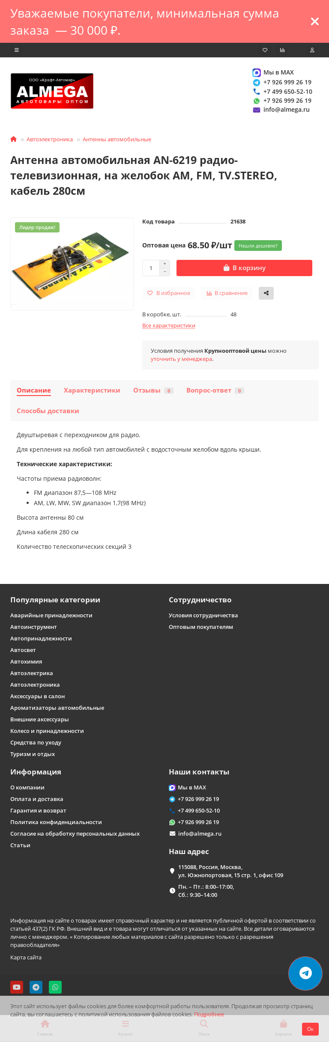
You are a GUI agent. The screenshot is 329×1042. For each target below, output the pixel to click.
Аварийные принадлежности (51, 615)
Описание (34, 390)
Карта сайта (26, 957)
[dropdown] (16, 50)
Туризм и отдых (32, 754)
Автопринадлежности (41, 638)
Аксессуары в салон (37, 696)
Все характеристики (168, 326)
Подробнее (209, 1014)
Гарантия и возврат (38, 810)
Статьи (20, 845)
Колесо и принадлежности (47, 731)
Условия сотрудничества (203, 615)
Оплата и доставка (36, 799)
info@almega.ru (280, 109)
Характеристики (92, 390)
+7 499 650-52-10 (281, 91)
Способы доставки (48, 411)
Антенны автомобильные (117, 139)
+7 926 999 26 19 (281, 82)
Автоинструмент (33, 627)
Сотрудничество (200, 599)
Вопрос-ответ (215, 390)
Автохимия (26, 661)
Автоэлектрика (31, 673)
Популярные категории (55, 599)
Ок (310, 1029)
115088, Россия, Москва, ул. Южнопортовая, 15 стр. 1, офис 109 (230, 871)
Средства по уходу (35, 742)
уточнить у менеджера (181, 359)
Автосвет (23, 650)
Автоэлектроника (50, 139)
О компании (27, 787)
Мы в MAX (272, 72)
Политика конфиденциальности (56, 822)
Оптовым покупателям (201, 627)
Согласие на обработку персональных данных (75, 833)
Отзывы (153, 390)
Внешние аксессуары (39, 719)
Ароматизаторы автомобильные (57, 708)
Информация (35, 772)
